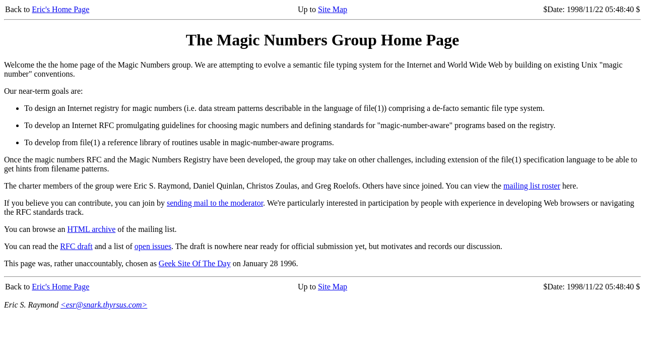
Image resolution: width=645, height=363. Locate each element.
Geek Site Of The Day (195, 263)
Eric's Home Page (60, 9)
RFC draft (76, 246)
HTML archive (91, 229)
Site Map (332, 9)
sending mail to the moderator (215, 203)
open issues (153, 246)
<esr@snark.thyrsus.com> (103, 304)
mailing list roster (531, 186)
